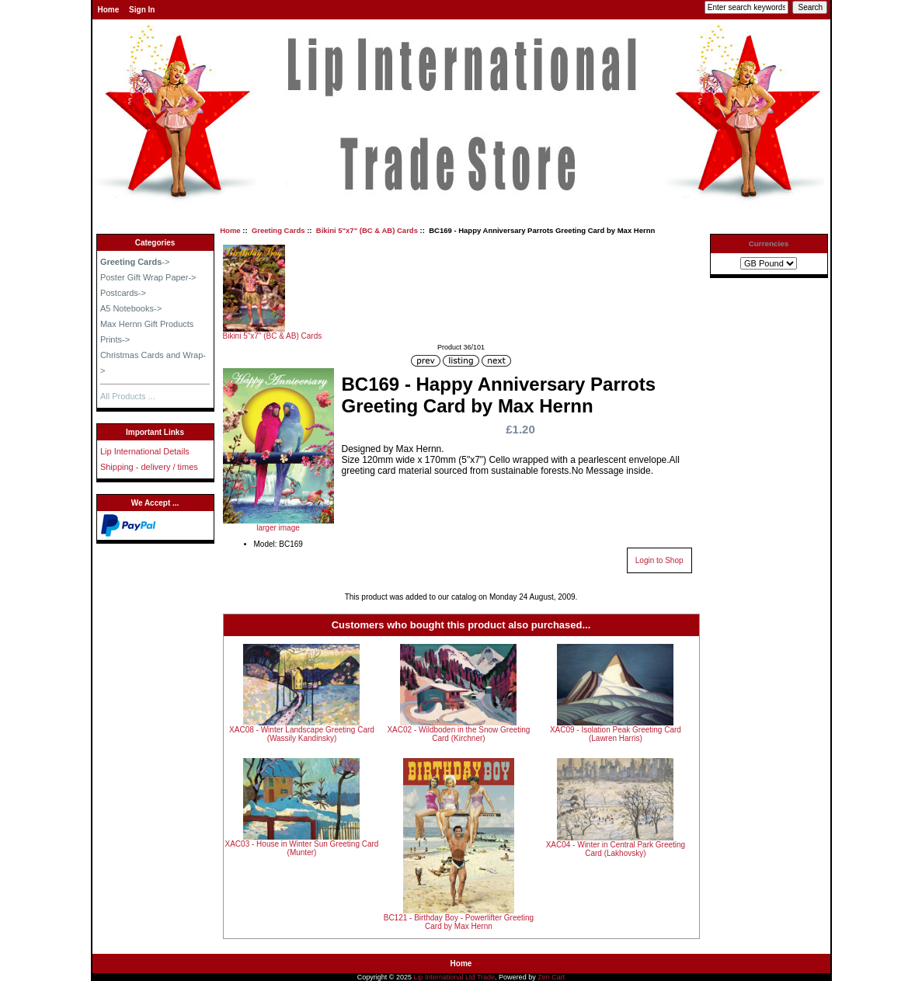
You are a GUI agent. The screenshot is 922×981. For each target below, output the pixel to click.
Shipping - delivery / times (149, 466)
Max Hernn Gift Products (146, 324)
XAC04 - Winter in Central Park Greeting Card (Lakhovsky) (616, 849)
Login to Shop (659, 560)
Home (109, 9)
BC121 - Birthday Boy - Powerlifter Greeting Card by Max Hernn (459, 922)
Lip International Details (145, 451)
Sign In (142, 9)
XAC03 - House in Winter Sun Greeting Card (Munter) (302, 848)
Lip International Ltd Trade (455, 977)
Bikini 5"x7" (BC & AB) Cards (367, 230)
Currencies (769, 243)
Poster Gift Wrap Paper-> (148, 277)
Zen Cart (551, 977)
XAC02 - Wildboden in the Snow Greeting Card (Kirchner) (458, 734)
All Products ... (127, 396)
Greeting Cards (278, 230)
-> (135, 261)
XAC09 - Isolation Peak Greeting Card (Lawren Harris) (615, 734)
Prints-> (115, 339)
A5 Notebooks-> (131, 308)
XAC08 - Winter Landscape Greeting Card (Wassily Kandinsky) (301, 734)
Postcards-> (123, 292)
